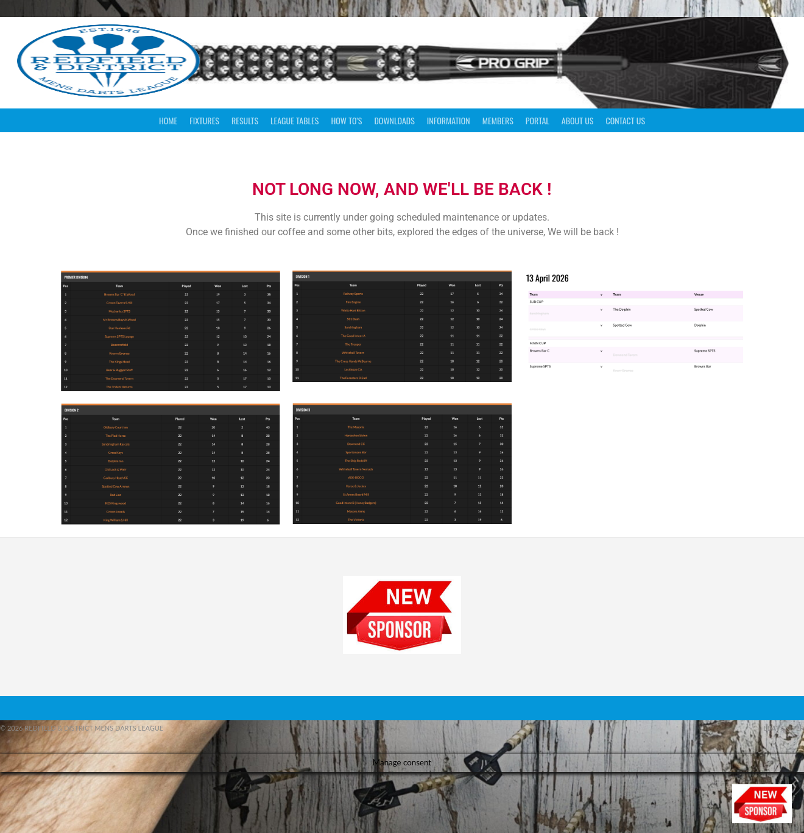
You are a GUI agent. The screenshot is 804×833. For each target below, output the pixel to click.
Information (448, 120)
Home (168, 120)
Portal (537, 120)
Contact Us (625, 120)
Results (244, 120)
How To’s (346, 120)
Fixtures (204, 120)
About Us (578, 120)
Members (497, 120)
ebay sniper (783, 728)
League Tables (294, 120)
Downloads (394, 120)
